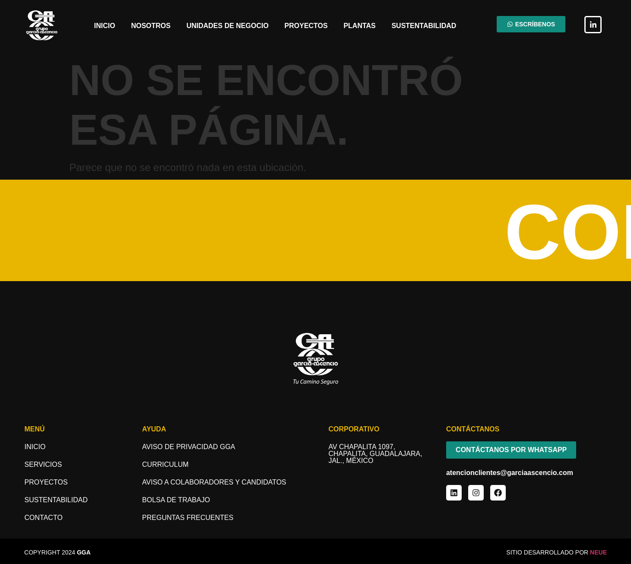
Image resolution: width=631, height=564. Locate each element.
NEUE (598, 552)
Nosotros (151, 25)
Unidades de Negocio (228, 25)
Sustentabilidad (423, 25)
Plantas (359, 25)
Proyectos (306, 25)
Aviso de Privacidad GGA (188, 446)
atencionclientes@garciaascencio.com (509, 472)
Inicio (104, 25)
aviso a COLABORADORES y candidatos (214, 482)
